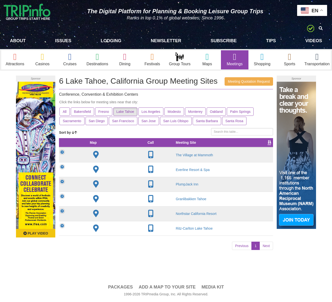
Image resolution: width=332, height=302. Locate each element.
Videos (313, 40)
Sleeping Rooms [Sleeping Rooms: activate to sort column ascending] (219, 145)
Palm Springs (240, 112)
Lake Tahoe (125, 112)
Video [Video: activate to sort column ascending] (242, 148)
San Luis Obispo (175, 122)
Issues (63, 40)
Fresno (103, 112)
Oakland (216, 112)
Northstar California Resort (98, 221)
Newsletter (166, 40)
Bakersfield (82, 112)
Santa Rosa (234, 122)
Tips (271, 40)
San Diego (97, 122)
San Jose (149, 122)
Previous (241, 256)
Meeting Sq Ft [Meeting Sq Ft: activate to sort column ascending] (143, 145)
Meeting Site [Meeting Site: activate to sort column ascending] (97, 145)
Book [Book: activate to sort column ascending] (261, 148)
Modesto (174, 112)
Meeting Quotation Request (249, 82)
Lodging (111, 40)
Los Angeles (151, 112)
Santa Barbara (207, 122)
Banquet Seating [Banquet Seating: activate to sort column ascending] (193, 145)
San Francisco (123, 122)
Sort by (68, 133)
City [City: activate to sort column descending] (121, 148)
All (65, 112)
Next (266, 256)
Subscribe (224, 40)
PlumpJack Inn (102, 190)
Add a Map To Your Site (167, 287)
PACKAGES (120, 287)
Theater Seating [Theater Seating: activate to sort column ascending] (168, 145)
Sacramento (72, 122)
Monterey (195, 112)
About (18, 40)
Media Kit (213, 287)
